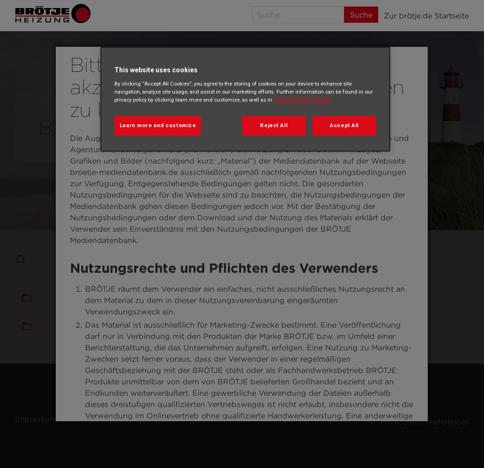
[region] (245, 99)
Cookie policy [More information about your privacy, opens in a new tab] (292, 99)
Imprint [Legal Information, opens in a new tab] (321, 99)
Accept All (344, 125)
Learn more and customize (158, 125)
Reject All (273, 125)
